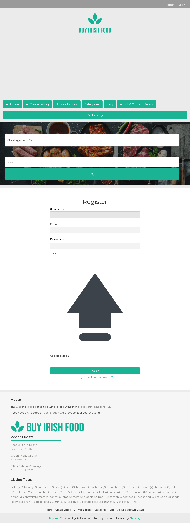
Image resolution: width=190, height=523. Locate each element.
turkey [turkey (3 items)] (61, 501)
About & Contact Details (136, 104)
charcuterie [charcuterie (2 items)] (115, 487)
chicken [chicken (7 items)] (146, 487)
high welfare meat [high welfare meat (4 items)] (35, 496)
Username (95, 213)
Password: (57, 239)
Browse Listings (66, 104)
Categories (92, 104)
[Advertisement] (95, 71)
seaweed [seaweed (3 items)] (163, 496)
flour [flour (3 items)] (76, 491)
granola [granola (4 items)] (154, 491)
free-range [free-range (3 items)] (90, 491)
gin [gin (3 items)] (124, 491)
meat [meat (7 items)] (78, 496)
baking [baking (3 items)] (30, 487)
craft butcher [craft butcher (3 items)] (41, 491)
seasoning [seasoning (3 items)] (146, 496)
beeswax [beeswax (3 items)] (83, 487)
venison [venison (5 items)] (123, 501)
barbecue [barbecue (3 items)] (45, 487)
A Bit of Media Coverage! (26, 466)
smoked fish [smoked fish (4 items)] (24, 501)
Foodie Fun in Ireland (24, 444)
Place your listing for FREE (94, 406)
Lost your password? (100, 377)
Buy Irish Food (58, 518)
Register (170, 4)
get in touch (51, 412)
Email (95, 228)
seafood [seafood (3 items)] (130, 496)
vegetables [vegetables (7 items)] (89, 501)
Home (12, 104)
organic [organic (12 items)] (91, 496)
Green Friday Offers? (24, 455)
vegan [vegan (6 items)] (73, 501)
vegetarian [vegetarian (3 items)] (107, 501)
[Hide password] (53, 254)
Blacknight (136, 518)
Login (182, 4)
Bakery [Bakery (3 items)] (17, 487)
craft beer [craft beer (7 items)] (22, 491)
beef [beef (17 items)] (59, 487)
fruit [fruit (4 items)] (103, 491)
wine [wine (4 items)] (135, 501)
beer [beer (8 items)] (70, 487)
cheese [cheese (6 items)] (132, 487)
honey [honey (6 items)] (55, 496)
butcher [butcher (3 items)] (99, 487)
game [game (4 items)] (114, 491)
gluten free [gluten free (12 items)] (138, 491)
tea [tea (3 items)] (51, 501)
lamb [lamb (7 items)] (67, 496)
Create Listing (37, 104)
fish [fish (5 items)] (66, 491)
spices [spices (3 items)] (40, 501)
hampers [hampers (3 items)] (168, 491)
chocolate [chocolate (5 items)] (162, 487)
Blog (109, 104)
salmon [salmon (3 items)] (116, 496)
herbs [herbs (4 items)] (16, 496)
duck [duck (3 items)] (57, 491)
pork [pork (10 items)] (103, 496)
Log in (81, 377)
